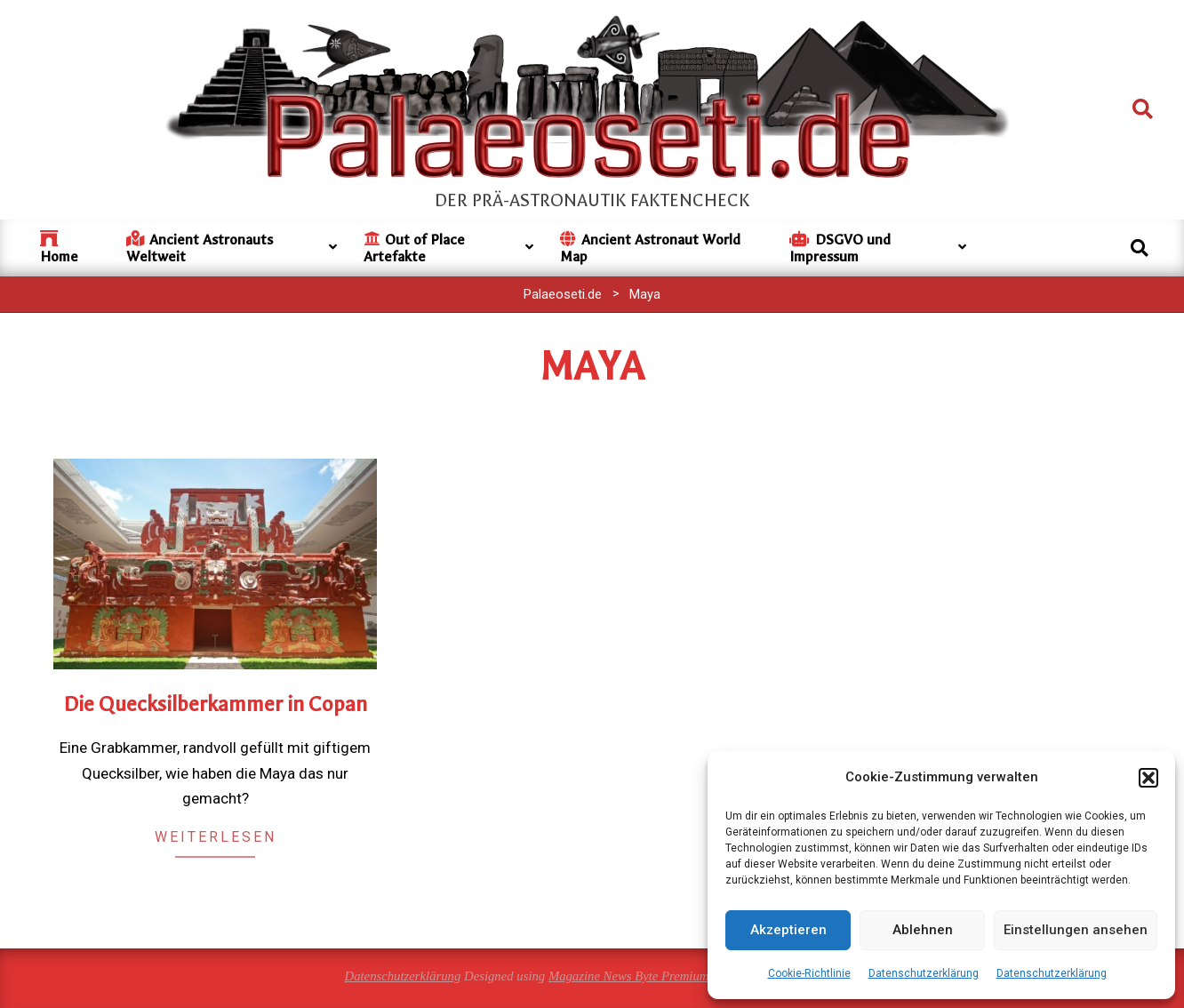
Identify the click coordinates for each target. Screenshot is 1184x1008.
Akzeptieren (788, 930)
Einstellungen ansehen (1076, 930)
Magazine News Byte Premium (628, 976)
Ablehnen (922, 930)
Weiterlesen (215, 836)
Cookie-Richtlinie (809, 973)
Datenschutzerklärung (923, 973)
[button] (1148, 778)
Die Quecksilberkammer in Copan (215, 704)
